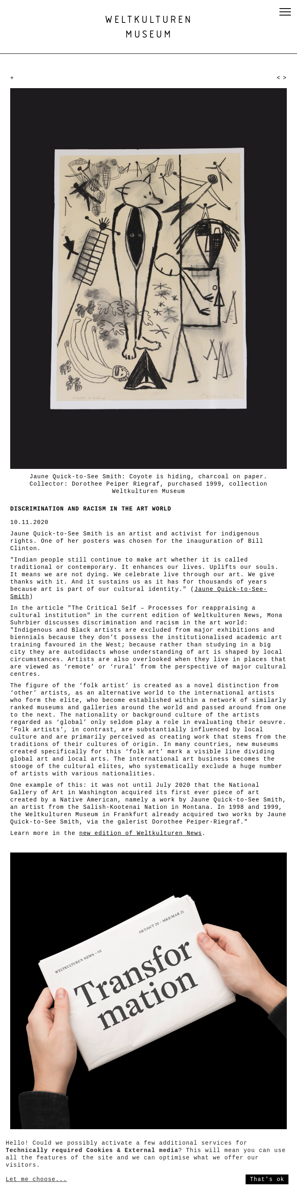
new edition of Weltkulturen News (140, 833)
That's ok (267, 1179)
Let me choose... (36, 1179)
